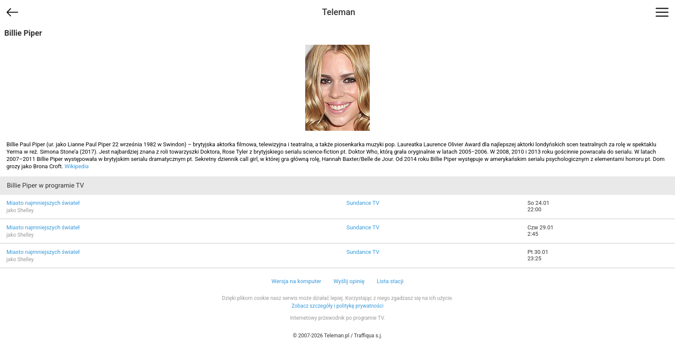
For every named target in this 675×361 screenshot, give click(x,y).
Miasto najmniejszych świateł (43, 203)
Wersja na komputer (297, 281)
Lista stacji (390, 281)
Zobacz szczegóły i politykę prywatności (337, 306)
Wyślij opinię (348, 281)
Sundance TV (363, 203)
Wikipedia (77, 166)
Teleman (338, 12)
